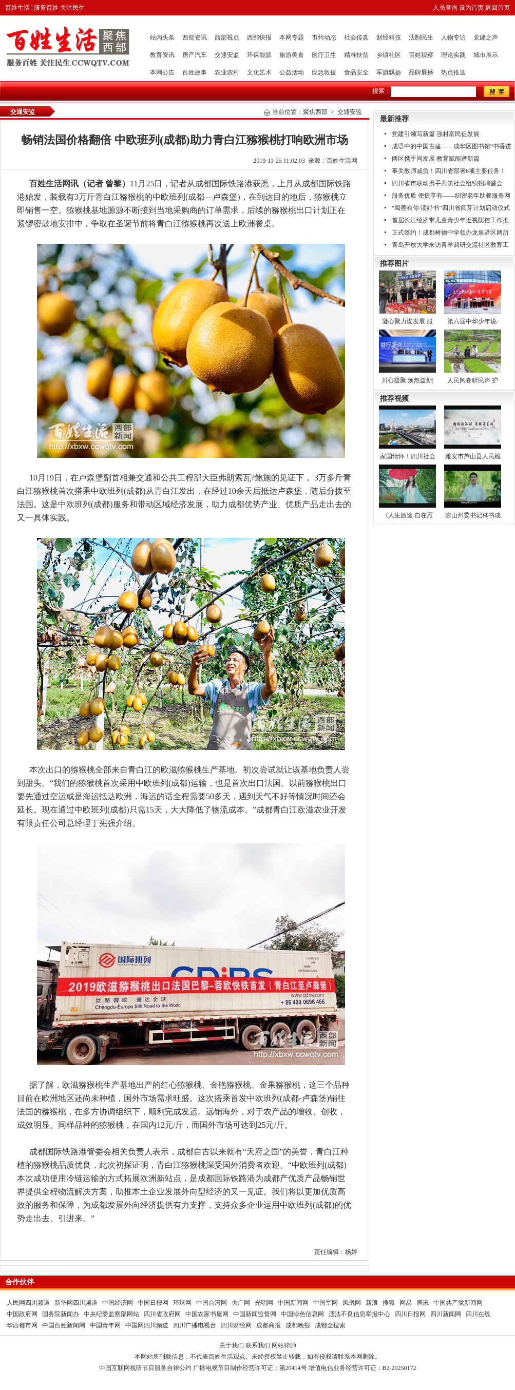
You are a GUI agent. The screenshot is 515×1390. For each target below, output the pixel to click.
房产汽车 (194, 55)
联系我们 (257, 1345)
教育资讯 (162, 55)
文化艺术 (259, 72)
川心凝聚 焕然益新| (407, 380)
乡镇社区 (388, 55)
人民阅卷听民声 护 (472, 380)
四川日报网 (410, 1314)
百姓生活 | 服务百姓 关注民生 (45, 7)
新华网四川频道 (76, 1302)
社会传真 (356, 37)
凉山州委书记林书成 (473, 515)
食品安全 (356, 72)
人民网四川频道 (28, 1302)
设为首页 (471, 7)
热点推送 (453, 72)
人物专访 (453, 37)
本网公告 (162, 72)
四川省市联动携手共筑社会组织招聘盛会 (447, 183)
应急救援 (324, 72)
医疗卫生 (324, 55)
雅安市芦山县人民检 (473, 456)
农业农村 (227, 72)
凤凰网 (351, 1302)
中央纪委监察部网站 (111, 1314)
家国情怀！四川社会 (407, 456)
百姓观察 (421, 55)
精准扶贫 (356, 55)
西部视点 (227, 37)
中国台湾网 (211, 1302)
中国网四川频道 (146, 1325)
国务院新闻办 (60, 1314)
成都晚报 (297, 1325)
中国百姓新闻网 (63, 1325)
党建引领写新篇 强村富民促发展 (436, 134)
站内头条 (162, 37)
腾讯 (422, 1302)
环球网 (182, 1302)
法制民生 (421, 37)
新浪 (372, 1302)
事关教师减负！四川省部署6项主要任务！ (449, 171)
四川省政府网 (162, 1314)
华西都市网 (22, 1325)
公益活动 (291, 72)
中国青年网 (105, 1325)
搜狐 (389, 1302)
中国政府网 (22, 1314)
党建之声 (485, 37)
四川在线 (478, 1314)
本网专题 (291, 37)
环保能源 (259, 55)
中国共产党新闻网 (458, 1302)
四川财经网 (236, 1325)
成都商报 (268, 1325)
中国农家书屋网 (206, 1314)
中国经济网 (117, 1302)
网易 (405, 1302)
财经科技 (388, 37)
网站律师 (284, 1345)
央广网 (241, 1302)
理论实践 (453, 55)
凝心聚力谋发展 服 (407, 321)
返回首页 (497, 7)
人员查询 (445, 7)
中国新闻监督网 (254, 1314)
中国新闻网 (293, 1302)
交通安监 (227, 55)
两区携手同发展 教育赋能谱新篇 (436, 158)
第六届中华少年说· (472, 321)
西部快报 (259, 37)
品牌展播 (421, 72)
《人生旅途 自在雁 (407, 515)
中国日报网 (153, 1302)
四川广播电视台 (194, 1325)
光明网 (264, 1302)
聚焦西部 (315, 111)
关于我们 (231, 1345)
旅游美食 (291, 55)
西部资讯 (194, 37)
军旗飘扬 (388, 72)
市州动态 (324, 37)
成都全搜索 (330, 1325)
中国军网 (325, 1302)
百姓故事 (194, 72)
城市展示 (485, 55)
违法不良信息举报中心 (359, 1314)
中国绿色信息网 (302, 1314)
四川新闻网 (445, 1314)
